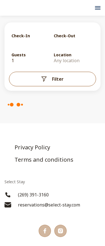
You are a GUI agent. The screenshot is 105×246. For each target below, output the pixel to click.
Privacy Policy (32, 147)
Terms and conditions (44, 160)
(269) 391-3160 (26, 194)
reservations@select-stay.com (42, 204)
